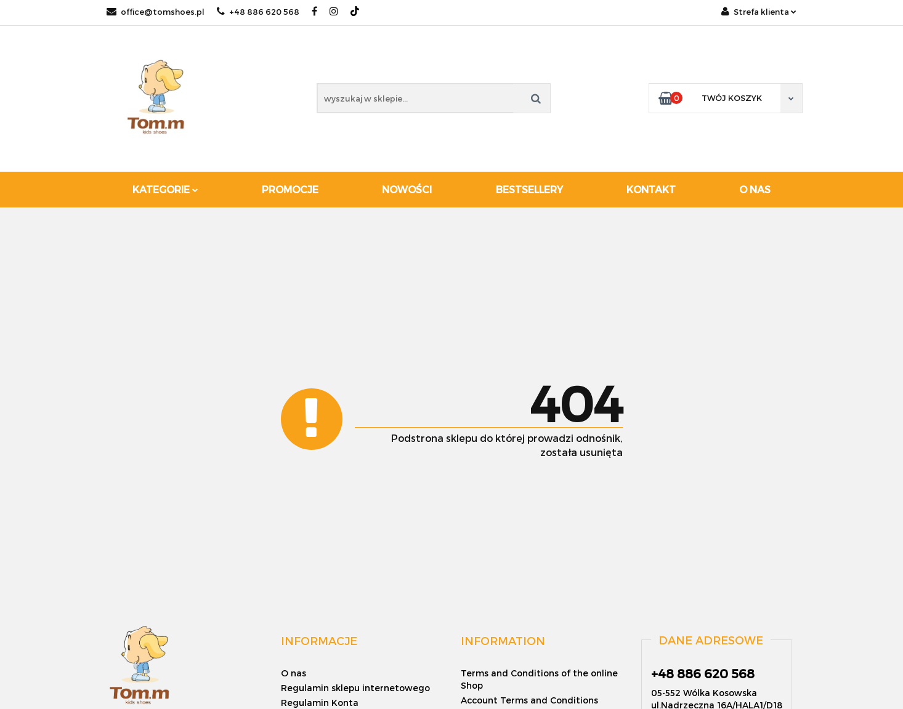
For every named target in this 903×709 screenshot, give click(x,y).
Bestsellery (529, 189)
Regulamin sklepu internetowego (355, 688)
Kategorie (165, 189)
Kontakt (651, 189)
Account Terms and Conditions (529, 700)
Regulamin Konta (319, 702)
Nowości (407, 189)
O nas (755, 189)
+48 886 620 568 (258, 12)
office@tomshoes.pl (155, 12)
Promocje (290, 189)
